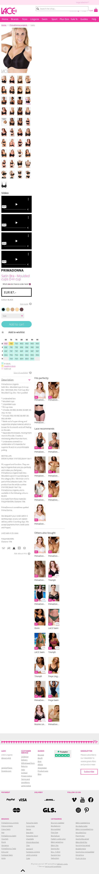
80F (21, 350)
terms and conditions (53, 866)
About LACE (6, 757)
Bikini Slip (54, 845)
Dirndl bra (80, 854)
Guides (84, 19)
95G (37, 354)
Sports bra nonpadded (85, 851)
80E (21, 346)
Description (7, 379)
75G (16, 354)
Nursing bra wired (83, 845)
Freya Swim (5, 828)
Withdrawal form (28, 762)
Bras (39, 760)
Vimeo (74, 799)
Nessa (28, 828)
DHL (49, 799)
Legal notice (26, 785)
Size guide (24, 304)
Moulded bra (81, 832)
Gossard (29, 848)
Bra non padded (57, 822)
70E (11, 346)
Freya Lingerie (7, 825)
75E (16, 346)
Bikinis (40, 764)
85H (26, 358)
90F (32, 350)
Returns (24, 765)
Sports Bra (55, 848)
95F (37, 350)
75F (16, 350)
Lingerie (34, 19)
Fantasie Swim (7, 854)
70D (11, 343)
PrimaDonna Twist (8, 848)
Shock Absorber (32, 841)
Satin (33, 25)
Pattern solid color (58, 838)
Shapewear (42, 767)
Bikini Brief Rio (81, 841)
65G (5, 354)
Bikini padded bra (83, 822)
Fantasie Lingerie (33, 851)
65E (5, 346)
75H (16, 358)
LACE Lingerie (31, 854)
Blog (39, 773)
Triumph (4, 838)
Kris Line (4, 851)
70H (11, 358)
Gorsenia (5, 845)
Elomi (3, 841)
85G (26, 354)
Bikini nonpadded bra (84, 828)
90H (32, 358)
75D (16, 343)
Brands (15, 19)
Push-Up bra (81, 858)
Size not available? (21, 372)
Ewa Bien (29, 832)
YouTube (82, 799)
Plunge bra (80, 835)
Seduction (55, 857)
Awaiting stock (9, 365)
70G (11, 354)
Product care (43, 770)
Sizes (24, 19)
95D (37, 343)
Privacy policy (26, 775)
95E (37, 346)
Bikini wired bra (57, 841)
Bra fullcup (55, 835)
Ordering (24, 756)
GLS (49, 809)
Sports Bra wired (82, 838)
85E (26, 346)
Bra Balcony (55, 825)
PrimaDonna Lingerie (18, 25)
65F (5, 350)
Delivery (24, 759)
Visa (22, 799)
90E (32, 346)
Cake (28, 858)
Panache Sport (32, 835)
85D (26, 343)
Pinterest (86, 809)
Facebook (90, 799)
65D (5, 343)
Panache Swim (32, 822)
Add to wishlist (18, 331)
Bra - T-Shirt (55, 851)
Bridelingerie (81, 848)
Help (94, 19)
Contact (24, 772)
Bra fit (40, 757)
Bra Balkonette (81, 825)
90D (32, 343)
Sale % (74, 19)
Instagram (78, 809)
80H (21, 358)
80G (21, 354)
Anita (3, 857)
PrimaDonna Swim (8, 835)
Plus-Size (64, 19)
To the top (23, 870)
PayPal (10, 799)
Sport (54, 19)
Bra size (41, 754)
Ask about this (20, 553)
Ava (2, 832)
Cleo (28, 845)
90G (32, 354)
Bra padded (55, 828)
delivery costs (62, 863)
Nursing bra (55, 854)
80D (21, 343)
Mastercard (16, 809)
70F (11, 350)
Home (5, 19)
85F (26, 350)
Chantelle (30, 838)
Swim (44, 19)
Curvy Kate (30, 825)
